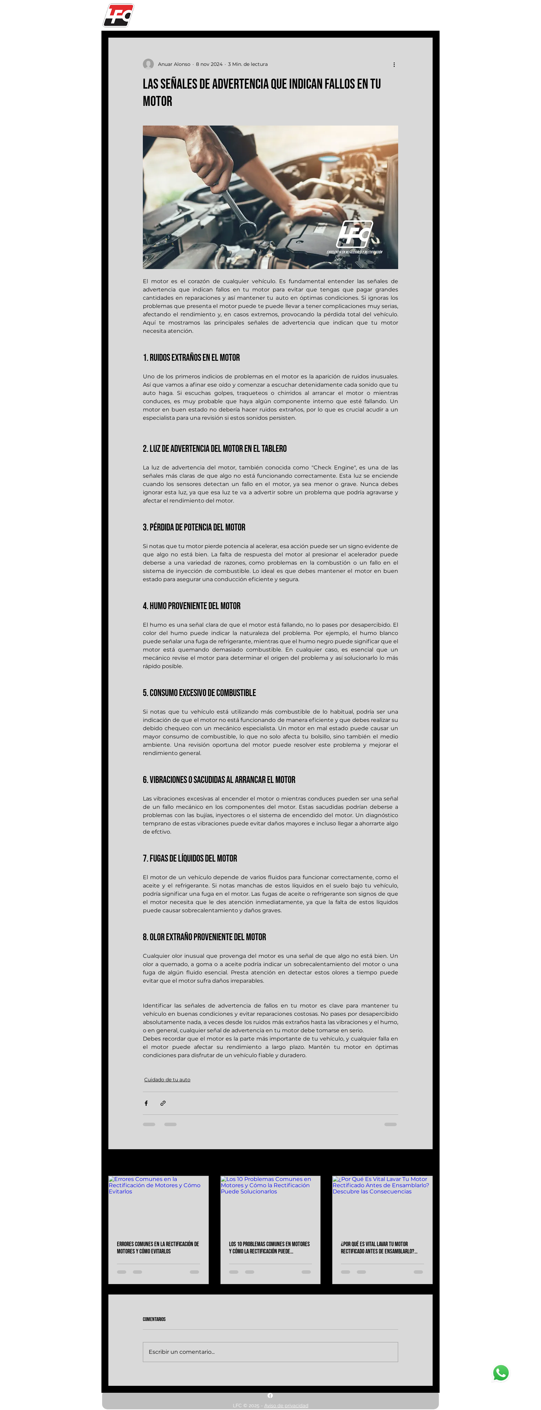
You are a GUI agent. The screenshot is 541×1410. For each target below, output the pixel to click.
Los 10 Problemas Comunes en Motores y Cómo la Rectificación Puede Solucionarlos (269, 1248)
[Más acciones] (394, 64)
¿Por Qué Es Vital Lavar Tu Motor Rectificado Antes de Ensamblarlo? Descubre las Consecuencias (377, 1248)
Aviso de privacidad (286, 1405)
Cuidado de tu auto (167, 1079)
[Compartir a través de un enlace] (163, 1103)
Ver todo (422, 1163)
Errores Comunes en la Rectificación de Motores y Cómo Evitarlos (158, 1248)
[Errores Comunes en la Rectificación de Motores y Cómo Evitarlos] (158, 1204)
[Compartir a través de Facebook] (146, 1103)
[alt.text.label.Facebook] (270, 1395)
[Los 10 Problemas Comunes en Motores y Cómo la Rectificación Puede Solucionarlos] (271, 1204)
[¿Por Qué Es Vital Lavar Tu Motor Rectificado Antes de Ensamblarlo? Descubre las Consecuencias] (382, 1204)
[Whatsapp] (500, 1373)
